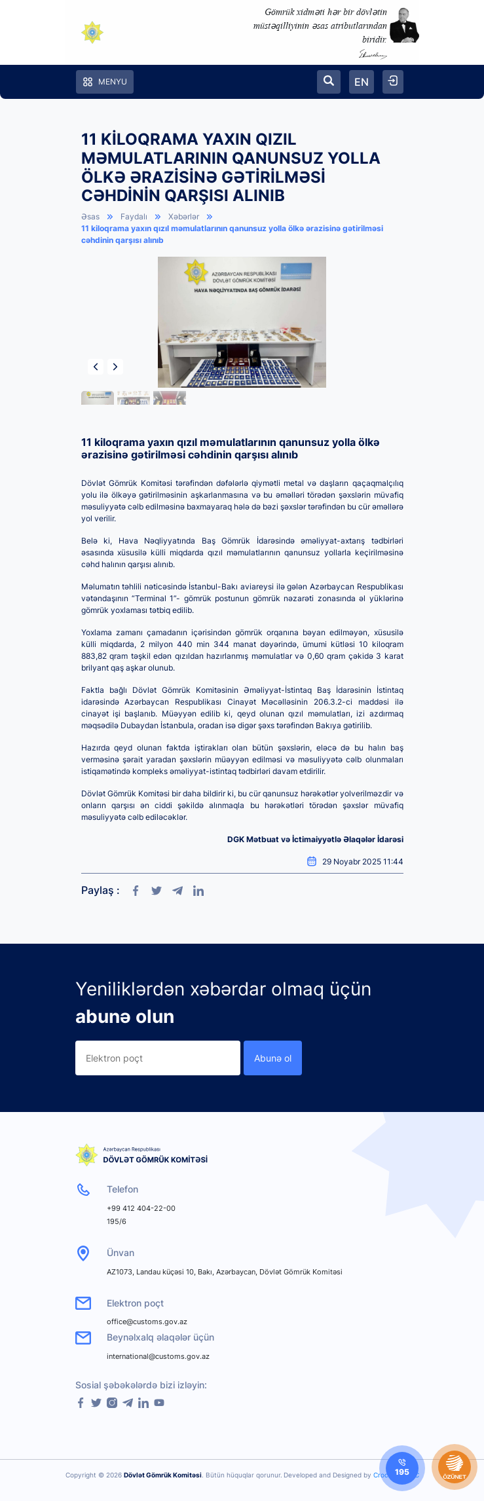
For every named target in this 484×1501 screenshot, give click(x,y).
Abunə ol (272, 1058)
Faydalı (134, 216)
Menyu (105, 82)
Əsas (90, 216)
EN (361, 81)
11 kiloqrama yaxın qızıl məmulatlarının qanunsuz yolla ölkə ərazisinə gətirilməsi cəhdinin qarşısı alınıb (232, 234)
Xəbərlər (183, 216)
